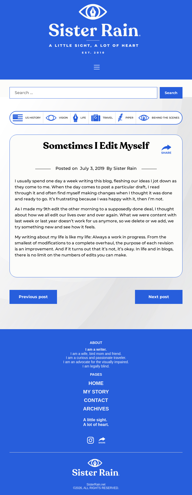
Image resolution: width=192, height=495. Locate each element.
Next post (158, 296)
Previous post (33, 296)
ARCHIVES (96, 408)
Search (171, 93)
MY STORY (96, 391)
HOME (96, 383)
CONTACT (96, 400)
